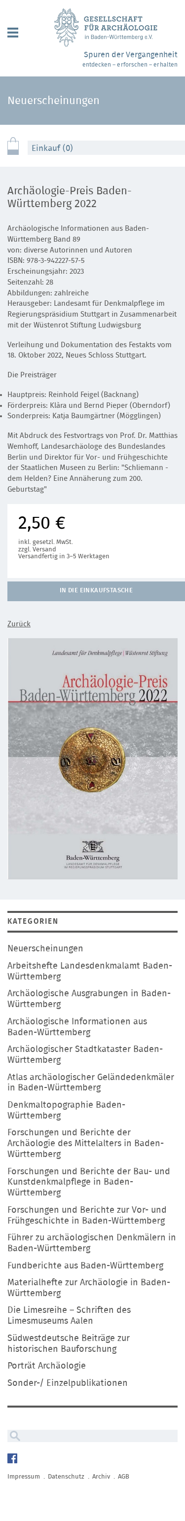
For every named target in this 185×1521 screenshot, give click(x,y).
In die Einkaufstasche (96, 590)
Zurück (19, 624)
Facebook (13, 1459)
